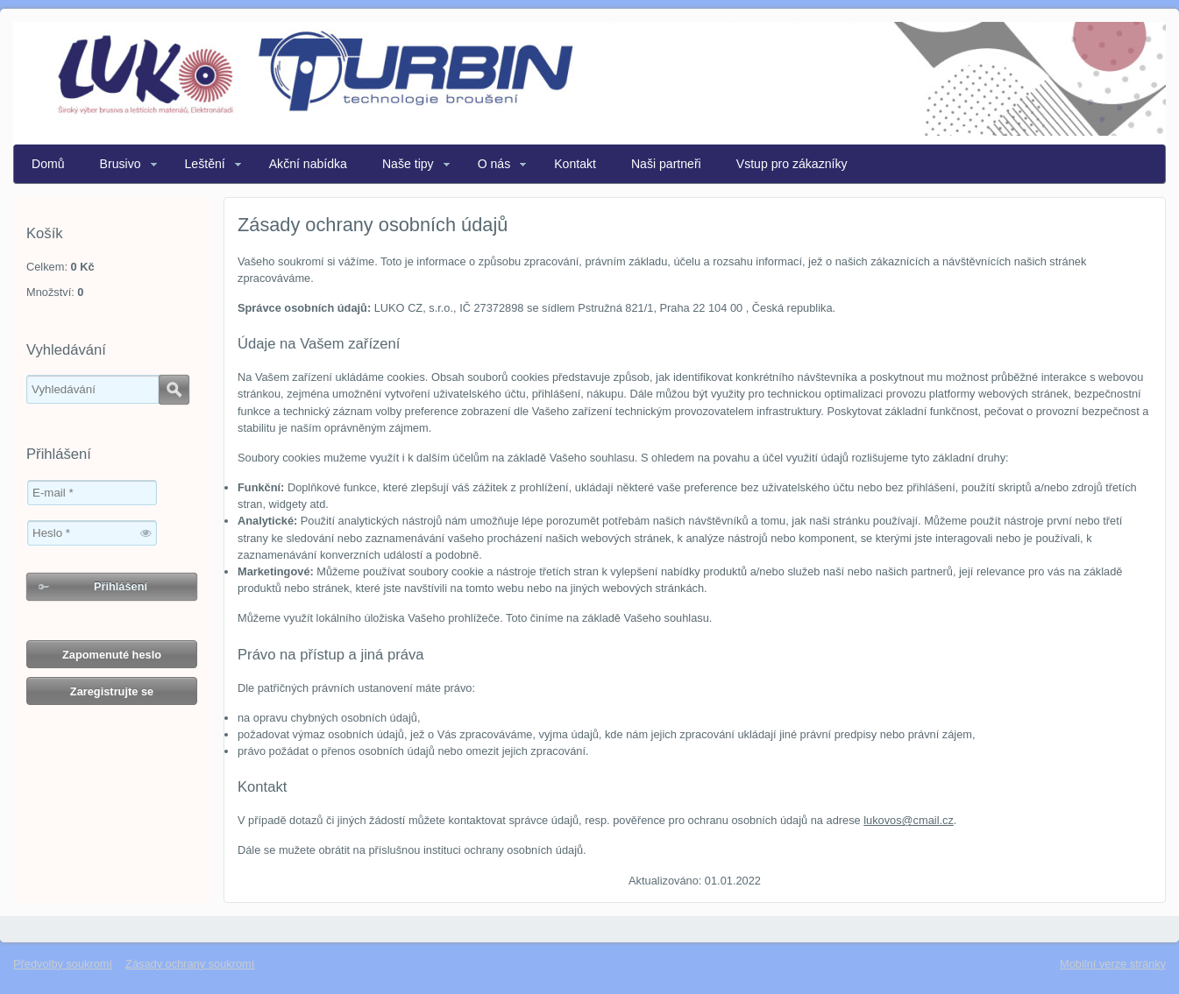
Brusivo (120, 164)
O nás (494, 164)
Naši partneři (666, 164)
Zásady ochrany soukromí (189, 963)
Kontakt (575, 164)
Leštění (205, 164)
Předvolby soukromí (62, 963)
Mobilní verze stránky (1113, 963)
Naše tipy (408, 164)
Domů (48, 164)
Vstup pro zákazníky (792, 164)
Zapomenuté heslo (111, 654)
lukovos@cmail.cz (908, 820)
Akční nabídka (308, 164)
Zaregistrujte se (111, 691)
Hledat (174, 390)
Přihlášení (120, 586)
